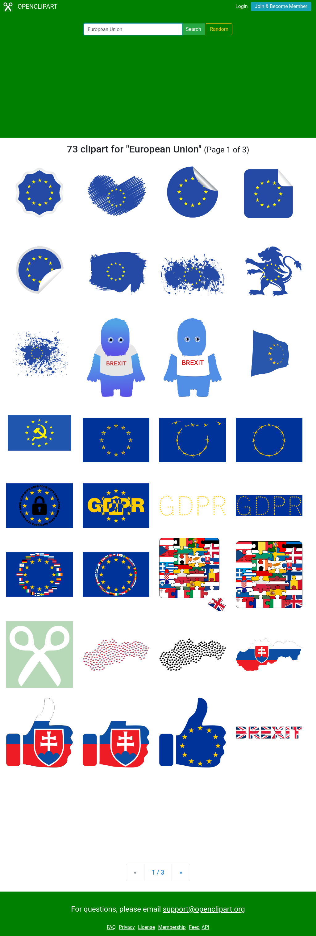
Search (193, 29)
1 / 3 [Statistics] (158, 872)
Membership (171, 927)
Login (241, 6)
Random (219, 29)
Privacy (127, 927)
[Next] (181, 872)
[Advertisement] (158, 86)
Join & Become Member (281, 6)
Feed (194, 927)
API (205, 927)
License (146, 927)
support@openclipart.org (204, 909)
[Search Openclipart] (133, 29)
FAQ (111, 927)
